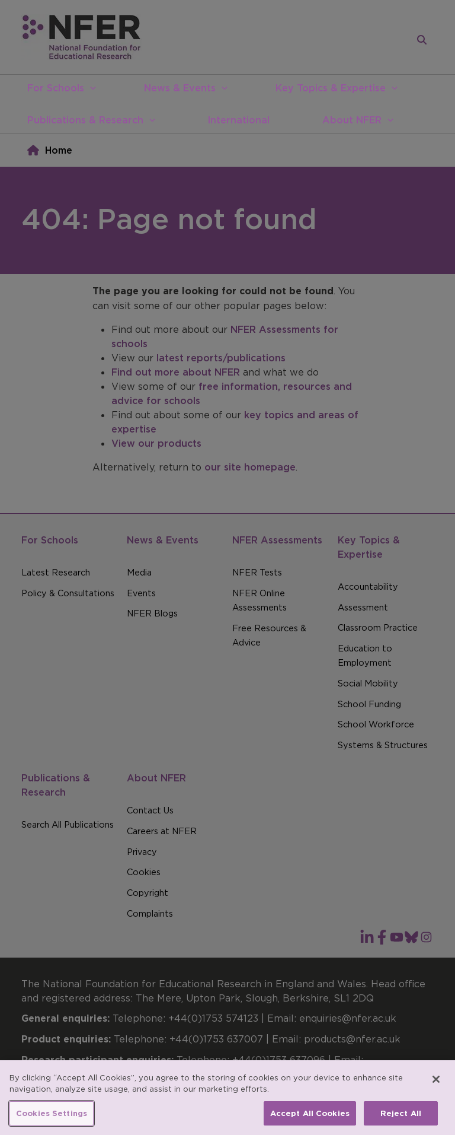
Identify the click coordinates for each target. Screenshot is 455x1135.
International (238, 120)
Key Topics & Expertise (330, 88)
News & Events (180, 88)
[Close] (436, 1092)
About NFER (352, 120)
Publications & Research (85, 120)
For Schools (55, 88)
